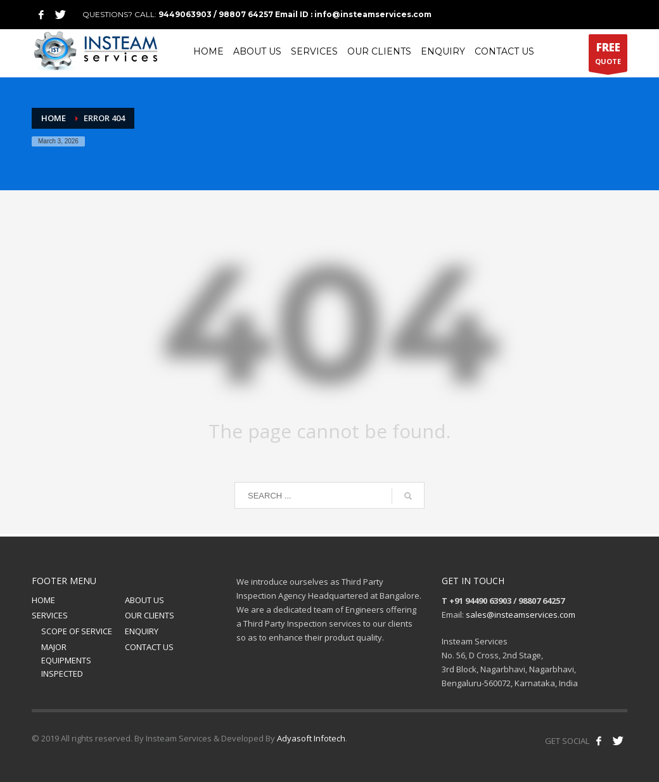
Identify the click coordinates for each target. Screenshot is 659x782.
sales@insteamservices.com (520, 614)
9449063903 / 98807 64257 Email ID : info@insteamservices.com (295, 14)
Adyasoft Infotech (311, 738)
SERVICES (50, 615)
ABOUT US (144, 600)
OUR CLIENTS (149, 615)
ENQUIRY (141, 631)
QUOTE (608, 56)
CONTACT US (149, 647)
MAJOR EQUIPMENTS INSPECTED (66, 660)
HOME (43, 600)
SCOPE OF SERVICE (76, 631)
